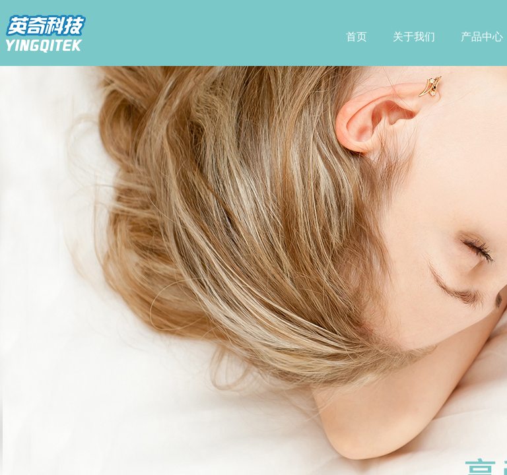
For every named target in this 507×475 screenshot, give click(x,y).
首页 (356, 36)
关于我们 (414, 36)
